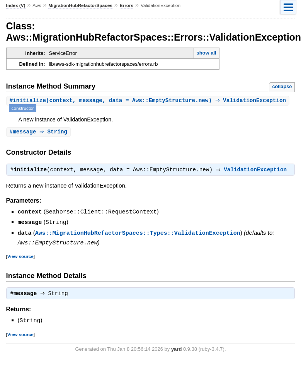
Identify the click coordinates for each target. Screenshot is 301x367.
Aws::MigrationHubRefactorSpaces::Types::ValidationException (137, 233)
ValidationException (257, 171)
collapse (282, 86)
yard (176, 349)
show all (206, 53)
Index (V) (16, 5)
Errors (127, 5)
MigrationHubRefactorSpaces (80, 5)
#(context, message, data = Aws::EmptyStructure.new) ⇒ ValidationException (149, 100)
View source (20, 255)
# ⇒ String (39, 132)
